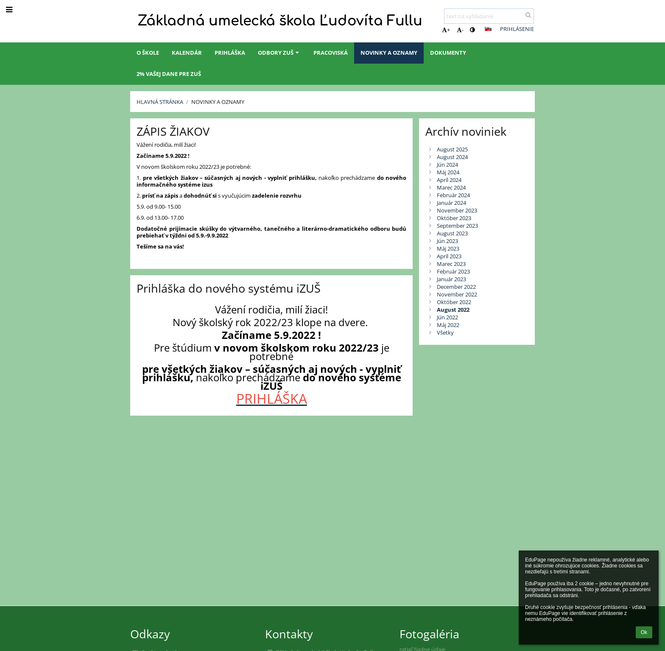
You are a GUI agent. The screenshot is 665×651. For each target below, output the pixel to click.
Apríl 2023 (449, 256)
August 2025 (452, 149)
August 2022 (453, 309)
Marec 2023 (451, 264)
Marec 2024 (451, 187)
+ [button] (446, 30)
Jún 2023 (447, 241)
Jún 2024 (447, 164)
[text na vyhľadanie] (489, 16)
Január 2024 (451, 203)
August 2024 (452, 157)
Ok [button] (644, 632)
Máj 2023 (448, 248)
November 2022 (457, 294)
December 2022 (456, 287)
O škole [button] (148, 52)
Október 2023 (454, 218)
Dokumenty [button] (448, 52)
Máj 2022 (448, 325)
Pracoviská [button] (330, 52)
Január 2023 (451, 279)
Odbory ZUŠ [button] (279, 52)
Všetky (445, 332)
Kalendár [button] (187, 52)
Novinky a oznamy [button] (388, 52)
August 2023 (452, 233)
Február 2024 (453, 195)
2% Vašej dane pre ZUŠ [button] (169, 74)
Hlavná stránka (160, 102)
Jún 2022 (447, 317)
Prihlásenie (517, 29)
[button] (488, 29)
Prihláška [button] (230, 52)
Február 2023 (453, 271)
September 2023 (457, 225)
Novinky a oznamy (217, 102)
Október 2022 (454, 302)
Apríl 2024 (449, 180)
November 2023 (457, 210)
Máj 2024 (448, 172)
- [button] (460, 30)
